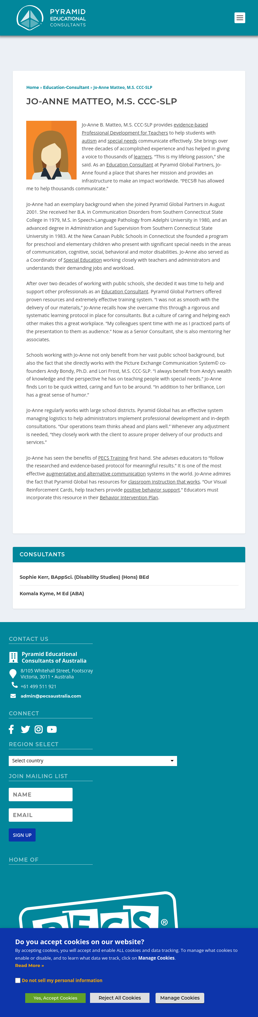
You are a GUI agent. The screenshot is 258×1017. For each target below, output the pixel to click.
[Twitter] (26, 695)
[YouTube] (50, 695)
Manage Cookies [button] (180, 998)
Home (32, 51)
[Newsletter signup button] (22, 799)
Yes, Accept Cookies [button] (55, 998)
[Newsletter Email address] (41, 779)
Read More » (29, 965)
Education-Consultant (66, 51)
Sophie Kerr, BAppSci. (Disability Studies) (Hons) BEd (84, 542)
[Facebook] (14, 695)
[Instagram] (38, 695)
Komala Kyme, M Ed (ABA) (51, 558)
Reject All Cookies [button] (119, 998)
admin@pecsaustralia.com (50, 660)
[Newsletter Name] (41, 759)
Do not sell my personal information (62, 980)
